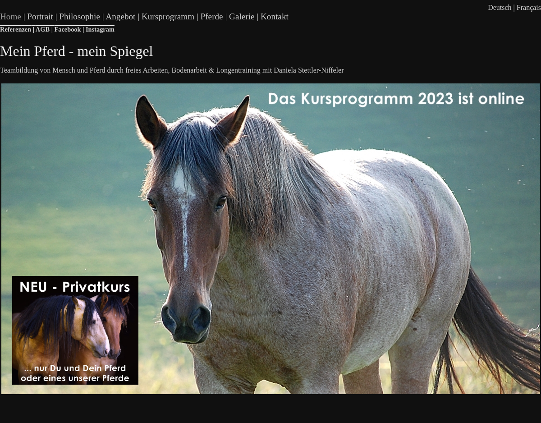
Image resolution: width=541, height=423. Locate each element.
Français (529, 7)
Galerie (241, 16)
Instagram (100, 29)
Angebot (120, 16)
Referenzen (15, 29)
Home (10, 16)
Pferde (212, 16)
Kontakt (275, 16)
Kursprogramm (168, 16)
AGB (43, 29)
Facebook (67, 29)
